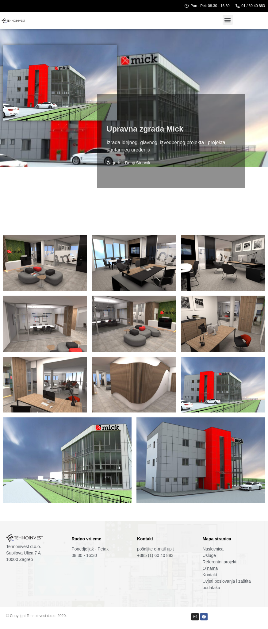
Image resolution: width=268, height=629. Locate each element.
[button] (228, 20)
